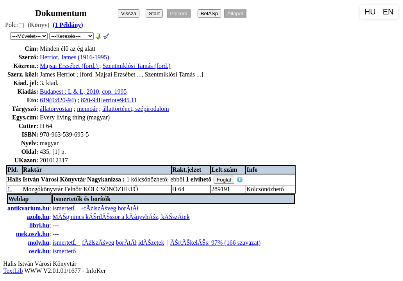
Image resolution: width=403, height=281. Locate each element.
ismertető (64, 251)
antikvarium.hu (28, 208)
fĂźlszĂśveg (98, 242)
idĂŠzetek (151, 242)
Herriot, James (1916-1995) (74, 57)
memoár (87, 108)
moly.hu (38, 242)
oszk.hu (39, 251)
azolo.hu (38, 216)
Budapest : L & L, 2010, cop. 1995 (83, 91)
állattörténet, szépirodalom (135, 108)
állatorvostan (56, 108)
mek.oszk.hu (32, 234)
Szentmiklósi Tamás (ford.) (136, 65)
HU (370, 11)
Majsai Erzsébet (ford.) (69, 65)
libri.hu (39, 225)
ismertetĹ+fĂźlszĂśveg (84, 208)
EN (388, 11)
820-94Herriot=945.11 (109, 100)
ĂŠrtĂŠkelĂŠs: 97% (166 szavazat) (215, 242)
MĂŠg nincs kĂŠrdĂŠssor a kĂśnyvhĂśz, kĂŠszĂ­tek (121, 216)
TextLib (13, 270)
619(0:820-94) (58, 100)
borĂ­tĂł (128, 208)
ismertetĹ (66, 242)
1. (9, 189)
